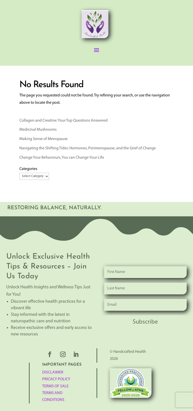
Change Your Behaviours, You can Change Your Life (61, 158)
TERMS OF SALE (55, 386)
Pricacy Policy (56, 379)
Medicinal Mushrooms (38, 130)
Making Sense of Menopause (43, 139)
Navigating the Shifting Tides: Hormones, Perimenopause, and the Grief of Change (87, 148)
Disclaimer (52, 372)
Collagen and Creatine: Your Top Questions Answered (63, 121)
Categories (28, 169)
